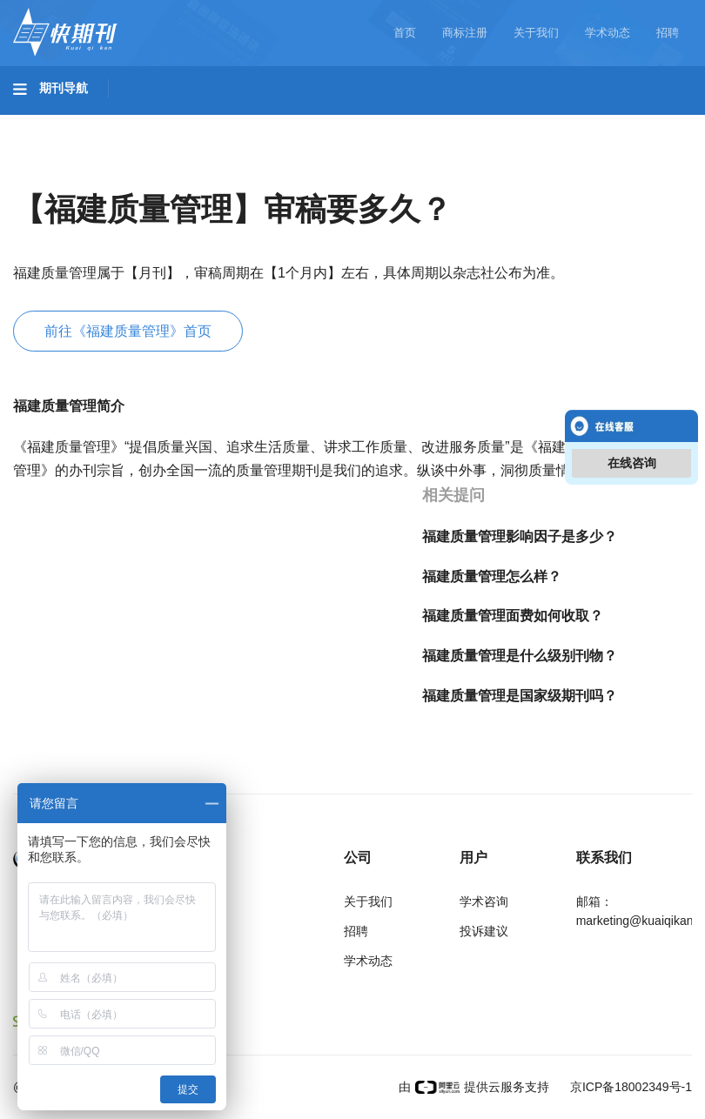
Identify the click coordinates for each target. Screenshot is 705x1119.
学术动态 (607, 32)
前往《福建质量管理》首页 (128, 331)
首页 (404, 32)
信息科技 (511, 123)
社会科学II (153, 171)
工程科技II (242, 123)
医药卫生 (423, 123)
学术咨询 (484, 901)
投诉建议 (484, 931)
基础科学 (57, 123)
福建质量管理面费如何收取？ (512, 615)
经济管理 (245, 171)
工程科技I (148, 123)
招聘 (667, 32)
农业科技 (334, 123)
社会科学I (59, 171)
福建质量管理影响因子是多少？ (519, 536)
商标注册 (464, 32)
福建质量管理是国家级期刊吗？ (519, 695)
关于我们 (536, 32)
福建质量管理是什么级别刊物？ (519, 655)
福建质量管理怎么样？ (491, 576)
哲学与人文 (606, 123)
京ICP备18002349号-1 (629, 1087)
